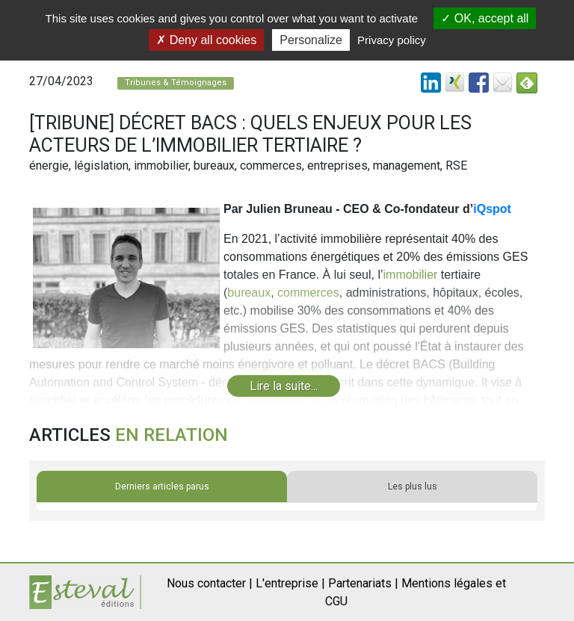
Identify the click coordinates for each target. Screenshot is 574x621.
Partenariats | (363, 583)
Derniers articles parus (162, 486)
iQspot (492, 209)
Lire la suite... (284, 386)
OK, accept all (484, 18)
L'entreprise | (290, 583)
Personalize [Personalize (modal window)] (311, 40)
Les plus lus (412, 486)
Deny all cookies (206, 40)
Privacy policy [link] (391, 40)
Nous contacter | (210, 583)
